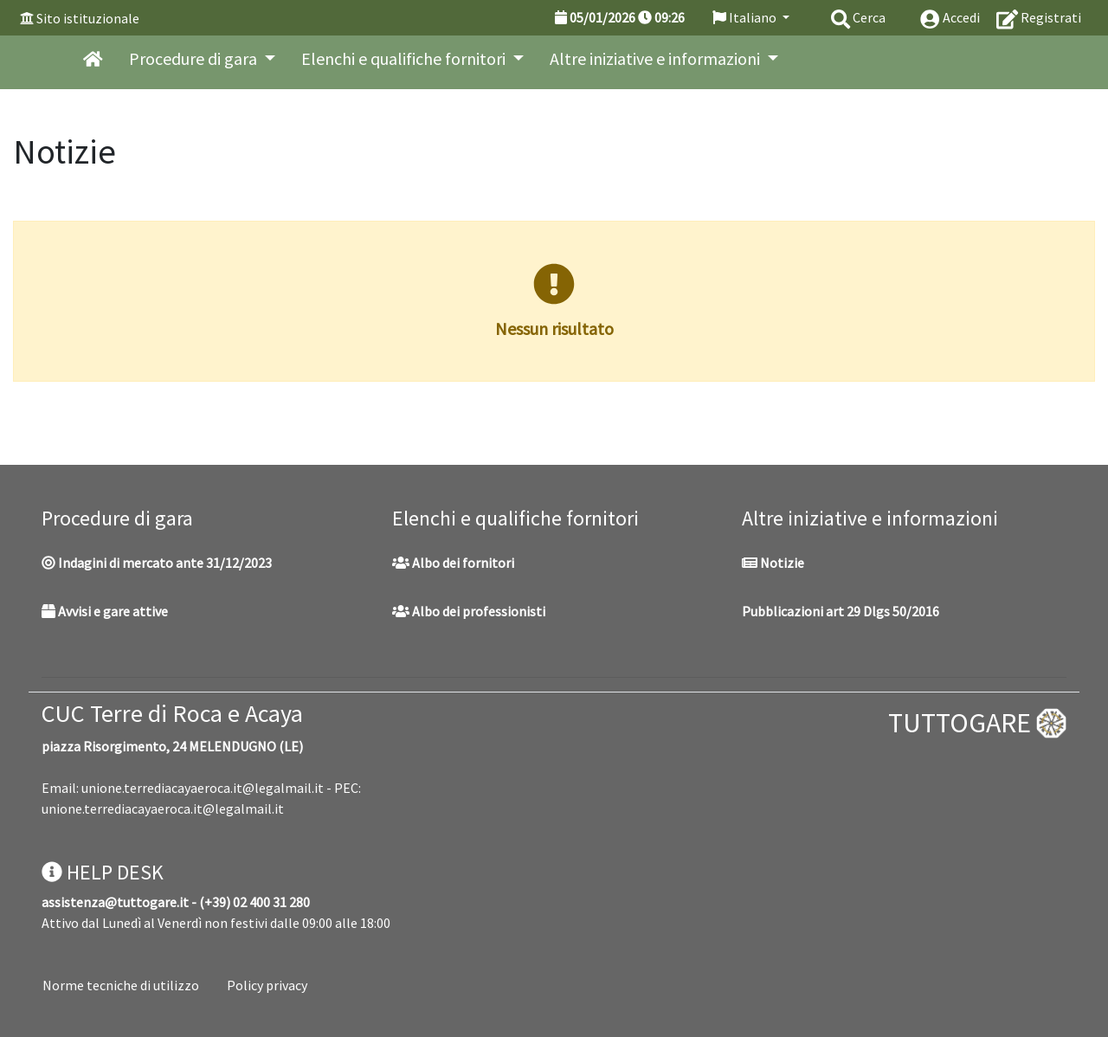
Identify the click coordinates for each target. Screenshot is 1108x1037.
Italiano (745, 17)
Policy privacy (267, 985)
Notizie (773, 562)
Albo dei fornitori (453, 562)
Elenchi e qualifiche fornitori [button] (405, 58)
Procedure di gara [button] (195, 58)
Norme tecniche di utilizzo (120, 985)
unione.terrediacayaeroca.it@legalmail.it (202, 787)
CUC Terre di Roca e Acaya (172, 713)
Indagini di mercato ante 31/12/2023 (157, 562)
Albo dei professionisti (468, 611)
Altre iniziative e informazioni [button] (656, 58)
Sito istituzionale (87, 18)
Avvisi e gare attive (105, 611)
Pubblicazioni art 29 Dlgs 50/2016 (840, 611)
